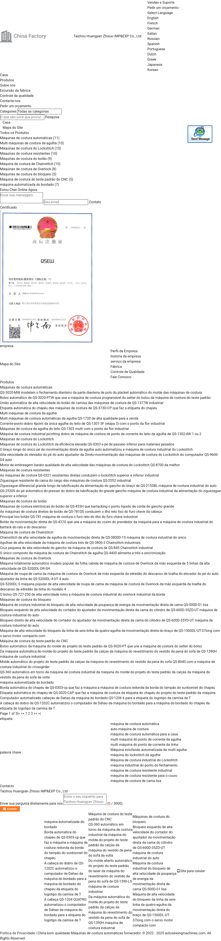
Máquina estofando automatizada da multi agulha (148, 750)
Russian (153, 39)
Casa (4, 75)
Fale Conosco (120, 377)
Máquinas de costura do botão (23, 159)
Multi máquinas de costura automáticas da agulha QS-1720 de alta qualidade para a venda (69, 418)
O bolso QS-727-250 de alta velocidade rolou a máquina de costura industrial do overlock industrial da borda (82, 594)
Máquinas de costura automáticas (26, 138)
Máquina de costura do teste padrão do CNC (34, 179)
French (152, 23)
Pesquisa (52, 117)
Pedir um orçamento (163, 8)
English (153, 18)
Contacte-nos (10, 101)
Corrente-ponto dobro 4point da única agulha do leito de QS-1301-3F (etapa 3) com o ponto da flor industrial (82, 424)
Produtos (7, 80)
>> (35, 713)
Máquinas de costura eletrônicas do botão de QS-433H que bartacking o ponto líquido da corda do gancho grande (87, 506)
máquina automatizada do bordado (27, 185)
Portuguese (156, 49)
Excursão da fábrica (15, 90)
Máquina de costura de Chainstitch (26, 164)
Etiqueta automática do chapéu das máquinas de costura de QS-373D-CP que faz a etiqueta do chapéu (78, 408)
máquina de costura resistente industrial (141, 770)
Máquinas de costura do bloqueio (25, 174)
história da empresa (125, 356)
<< (22, 713)
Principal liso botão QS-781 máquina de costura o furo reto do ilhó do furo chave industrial (69, 517)
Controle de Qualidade (127, 372)
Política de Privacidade (17, 933)
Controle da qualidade (17, 96)
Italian (152, 33)
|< (18, 713)
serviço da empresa (125, 361)
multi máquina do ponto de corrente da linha (144, 745)
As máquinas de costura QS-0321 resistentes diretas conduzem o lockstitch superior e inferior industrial (79, 475)
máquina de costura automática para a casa (144, 734)
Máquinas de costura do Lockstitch (27, 148)
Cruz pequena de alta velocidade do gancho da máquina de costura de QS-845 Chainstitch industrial (76, 548)
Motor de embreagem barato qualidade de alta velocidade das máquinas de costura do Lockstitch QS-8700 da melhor (90, 465)
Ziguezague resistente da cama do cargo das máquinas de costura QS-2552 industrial (65, 480)
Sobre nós (8, 85)
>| (39, 713)
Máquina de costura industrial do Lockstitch (144, 760)
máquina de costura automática (134, 724)
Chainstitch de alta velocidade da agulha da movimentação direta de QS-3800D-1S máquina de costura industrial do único (93, 537)
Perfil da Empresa (123, 351)
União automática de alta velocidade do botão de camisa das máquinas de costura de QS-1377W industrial (81, 403)
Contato (95, 202)
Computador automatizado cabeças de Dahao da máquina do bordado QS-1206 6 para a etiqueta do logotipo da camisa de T (95, 698)
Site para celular (191, 871)
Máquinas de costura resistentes (25, 153)
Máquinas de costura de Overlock (25, 169)
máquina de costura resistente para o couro (143, 776)
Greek (151, 59)
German (153, 28)
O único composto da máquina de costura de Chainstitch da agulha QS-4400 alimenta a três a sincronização (83, 553)
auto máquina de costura (129, 729)
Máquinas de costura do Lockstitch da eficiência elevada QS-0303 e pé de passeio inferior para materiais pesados (87, 444)
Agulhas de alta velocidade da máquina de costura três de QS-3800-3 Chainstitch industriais (70, 543)
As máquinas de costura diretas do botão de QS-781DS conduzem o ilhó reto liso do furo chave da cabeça (81, 512)
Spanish (153, 44)
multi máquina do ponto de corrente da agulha (145, 739)
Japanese (154, 65)
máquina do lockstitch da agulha (135, 755)
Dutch (151, 54)
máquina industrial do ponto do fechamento (144, 765)
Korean (152, 70)
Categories (8, 111)
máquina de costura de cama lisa (135, 781)
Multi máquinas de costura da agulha (28, 143)
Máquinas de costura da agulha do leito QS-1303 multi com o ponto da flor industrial (64, 429)
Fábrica (116, 367)
